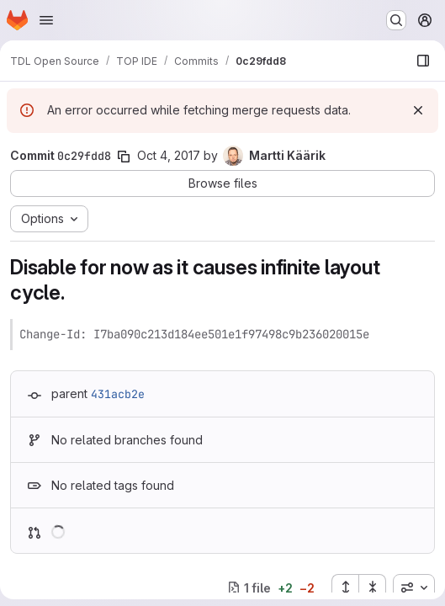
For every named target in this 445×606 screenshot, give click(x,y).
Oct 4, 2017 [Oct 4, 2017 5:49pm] (168, 155)
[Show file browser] (423, 60)
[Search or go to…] (396, 20)
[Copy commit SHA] (124, 156)
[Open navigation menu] (46, 20)
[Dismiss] (418, 110)
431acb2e (118, 393)
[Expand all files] (344, 587)
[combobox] (414, 587)
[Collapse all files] (372, 587)
